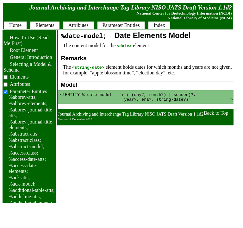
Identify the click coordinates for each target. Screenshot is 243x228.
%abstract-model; (26, 146)
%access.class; (23, 152)
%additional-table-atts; (32, 190)
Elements (19, 76)
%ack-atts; (19, 177)
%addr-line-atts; (25, 196)
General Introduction (27, 57)
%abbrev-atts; (23, 97)
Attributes (20, 84)
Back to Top (216, 114)
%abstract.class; (25, 140)
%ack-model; (22, 184)
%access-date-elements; (23, 168)
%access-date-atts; (27, 159)
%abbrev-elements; (28, 103)
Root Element (20, 50)
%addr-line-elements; (30, 203)
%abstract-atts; (24, 133)
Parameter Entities (28, 91)
